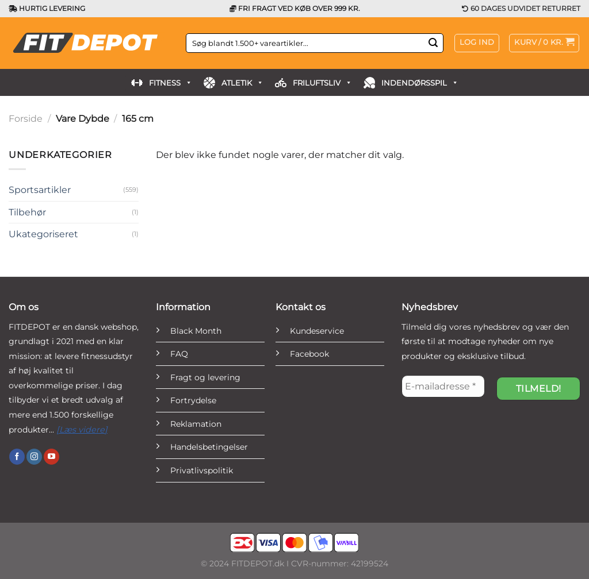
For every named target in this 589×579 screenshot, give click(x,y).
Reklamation (195, 424)
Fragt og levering (205, 377)
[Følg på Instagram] (34, 457)
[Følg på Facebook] (17, 457)
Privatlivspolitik (201, 470)
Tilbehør (27, 212)
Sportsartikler (40, 189)
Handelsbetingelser (209, 447)
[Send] (433, 43)
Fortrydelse (193, 400)
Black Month (195, 331)
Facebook (309, 354)
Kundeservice (317, 331)
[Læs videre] (82, 429)
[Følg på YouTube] (51, 457)
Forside (26, 118)
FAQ (179, 354)
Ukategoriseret (43, 234)
